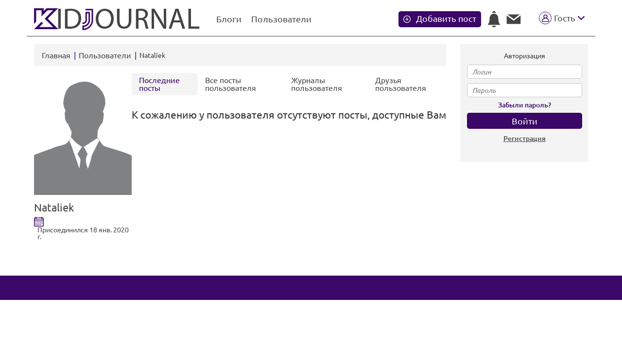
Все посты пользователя (230, 84)
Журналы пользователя (316, 84)
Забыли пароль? (524, 105)
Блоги (229, 19)
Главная (56, 55)
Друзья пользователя (400, 84)
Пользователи (281, 19)
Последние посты (159, 84)
